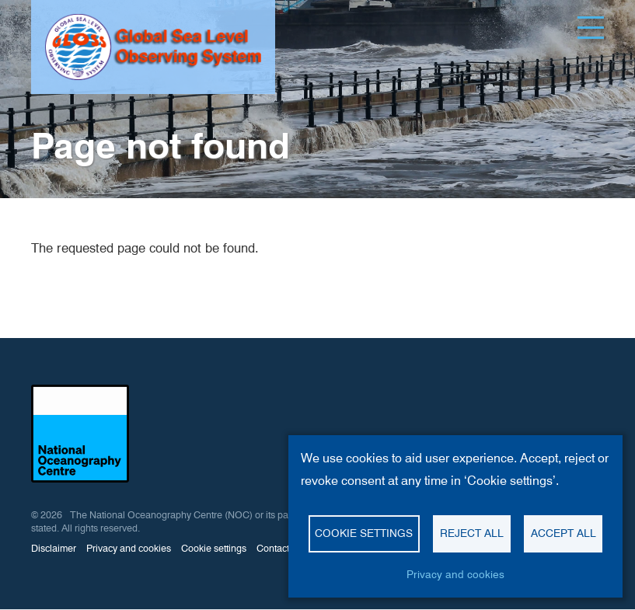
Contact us (279, 548)
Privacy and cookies (128, 548)
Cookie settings (213, 548)
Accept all (563, 533)
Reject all (472, 533)
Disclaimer (53, 548)
